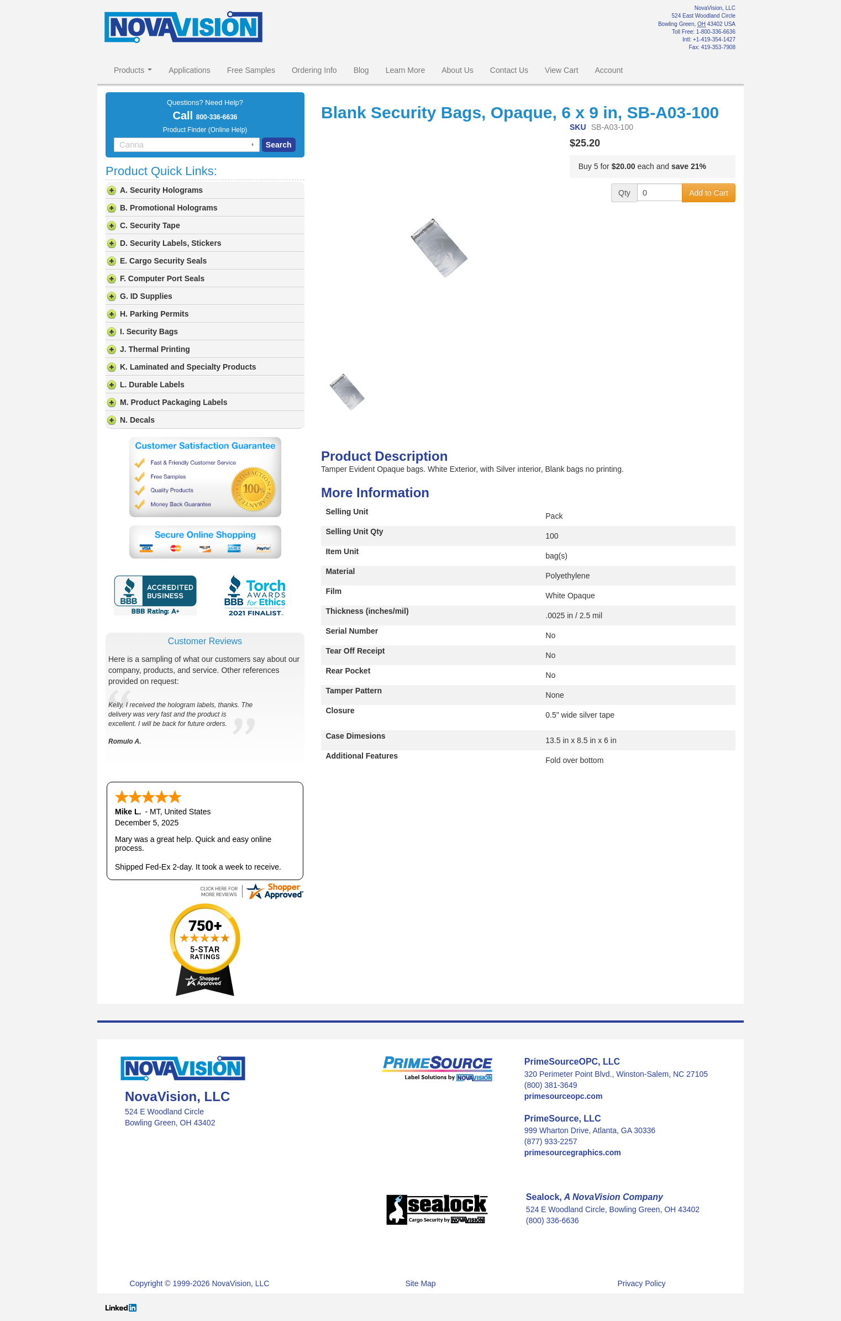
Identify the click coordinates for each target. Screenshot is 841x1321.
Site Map (420, 1283)
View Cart (561, 70)
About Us (457, 70)
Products (133, 70)
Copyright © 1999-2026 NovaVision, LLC (200, 1283)
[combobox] (187, 145)
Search (279, 144)
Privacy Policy (641, 1283)
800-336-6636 (217, 117)
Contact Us (509, 70)
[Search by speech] (252, 145)
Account (609, 70)
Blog (361, 70)
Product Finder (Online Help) (205, 130)
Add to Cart (708, 192)
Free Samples (251, 70)
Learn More (405, 70)
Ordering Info (314, 70)
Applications (190, 70)
